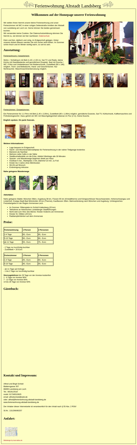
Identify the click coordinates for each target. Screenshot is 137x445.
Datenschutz (44, 36)
